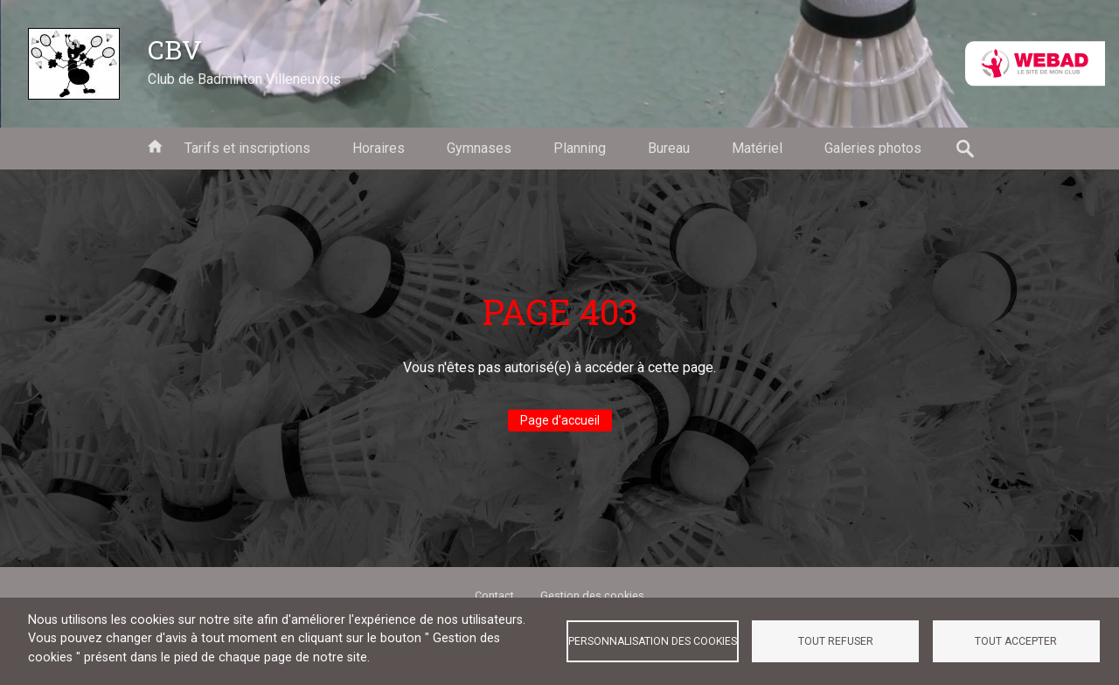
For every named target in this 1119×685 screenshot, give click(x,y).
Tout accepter (1016, 641)
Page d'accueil (560, 420)
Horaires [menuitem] (378, 148)
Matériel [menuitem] (757, 148)
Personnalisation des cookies (652, 641)
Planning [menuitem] (579, 148)
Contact (494, 595)
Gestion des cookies (592, 595)
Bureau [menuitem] (669, 148)
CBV (175, 48)
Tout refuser (835, 641)
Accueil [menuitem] (154, 145)
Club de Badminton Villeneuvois (244, 79)
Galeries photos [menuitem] (872, 148)
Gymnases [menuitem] (479, 148)
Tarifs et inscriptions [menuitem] (247, 148)
